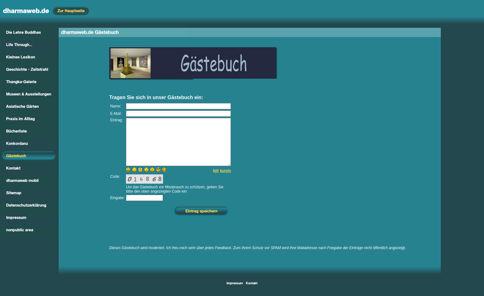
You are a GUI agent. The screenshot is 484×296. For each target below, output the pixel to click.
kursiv (225, 180)
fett (216, 180)
